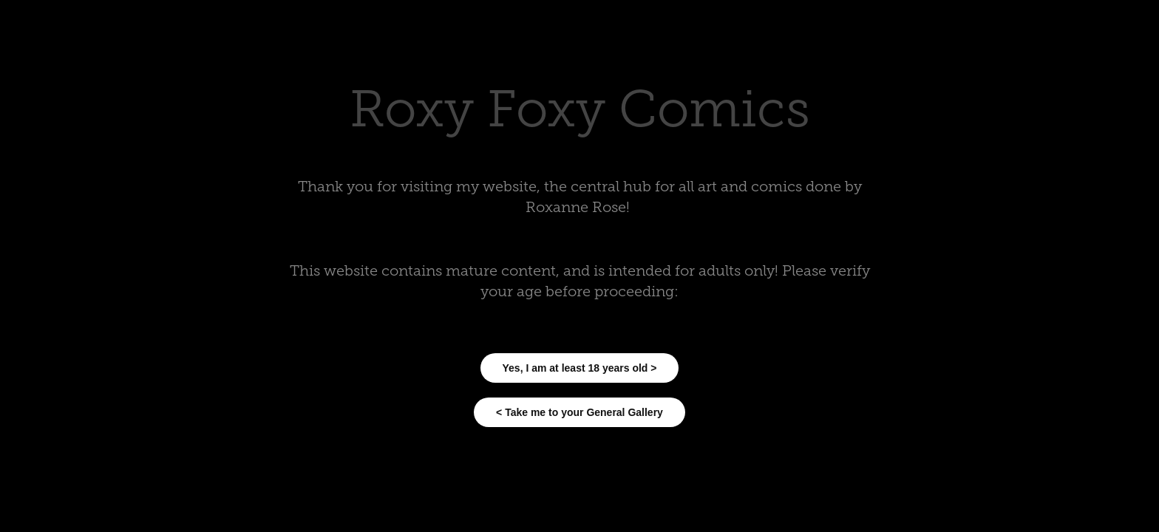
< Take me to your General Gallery (579, 412)
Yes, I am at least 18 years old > (580, 368)
